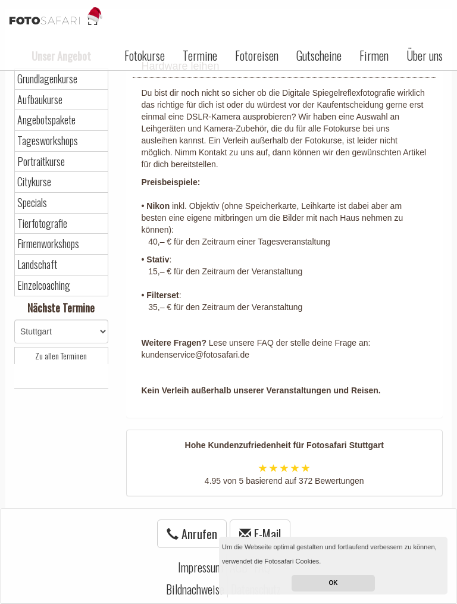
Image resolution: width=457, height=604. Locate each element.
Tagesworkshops (47, 140)
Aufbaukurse (39, 99)
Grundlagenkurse (47, 78)
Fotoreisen (256, 55)
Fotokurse (144, 55)
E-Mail (260, 534)
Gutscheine (319, 55)
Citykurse (34, 181)
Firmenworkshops (48, 243)
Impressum (200, 567)
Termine (200, 55)
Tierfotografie (42, 223)
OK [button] (333, 583)
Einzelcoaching (43, 285)
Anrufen (192, 534)
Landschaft (37, 264)
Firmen (374, 55)
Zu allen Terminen (61, 356)
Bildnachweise (195, 589)
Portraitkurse (41, 161)
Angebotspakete (46, 119)
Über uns (424, 55)
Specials (32, 202)
